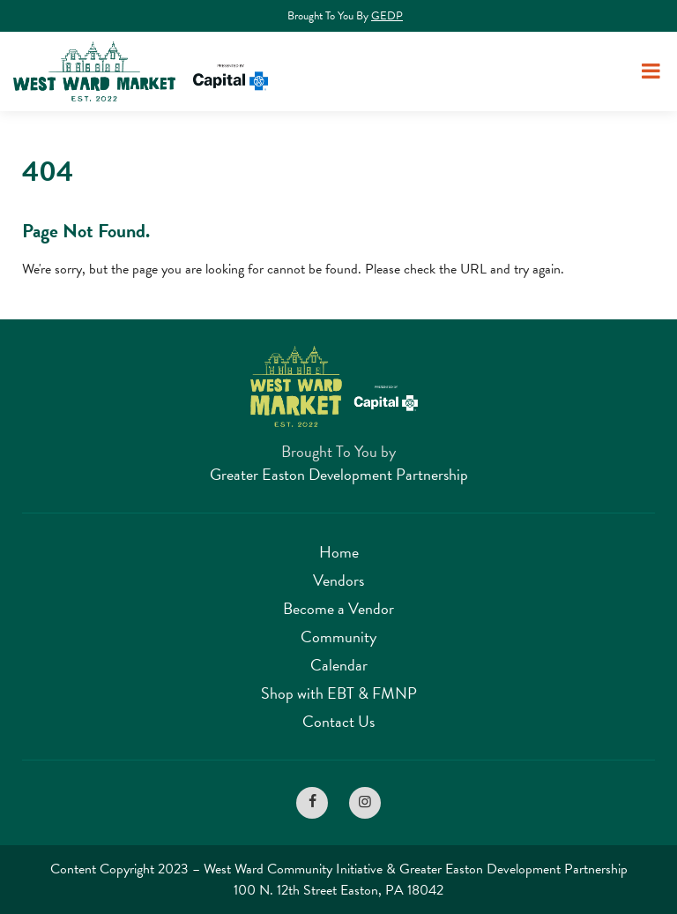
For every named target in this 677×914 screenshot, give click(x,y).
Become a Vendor (338, 608)
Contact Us (338, 721)
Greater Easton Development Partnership (339, 474)
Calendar (339, 665)
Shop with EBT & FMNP (339, 693)
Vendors (338, 580)
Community (338, 636)
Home (339, 552)
